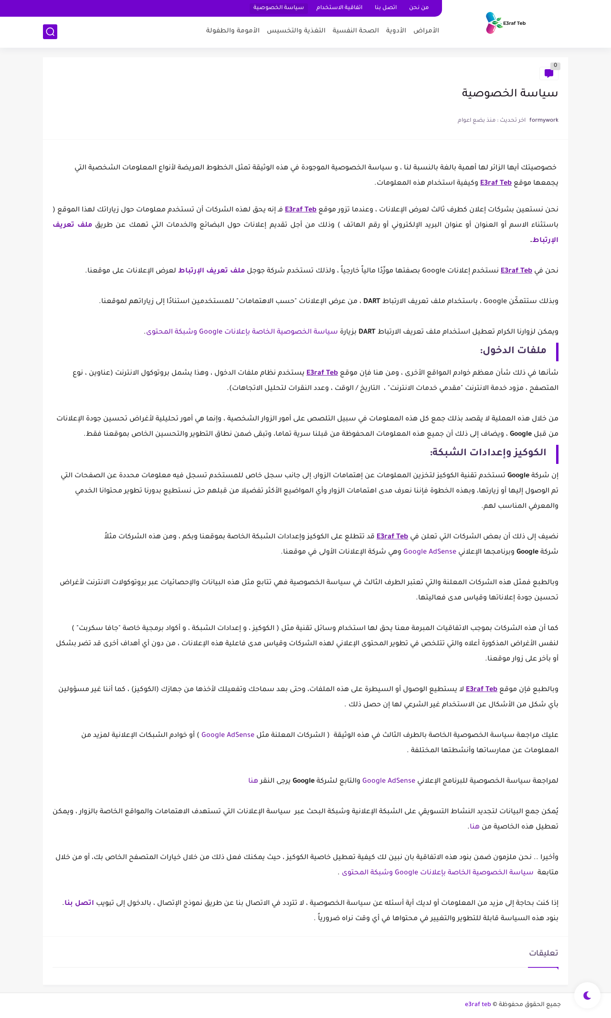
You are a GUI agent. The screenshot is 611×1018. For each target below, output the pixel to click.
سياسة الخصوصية (278, 8)
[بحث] (50, 31)
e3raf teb (478, 1005)
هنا (253, 782)
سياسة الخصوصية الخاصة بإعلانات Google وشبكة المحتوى (242, 332)
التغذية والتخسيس (296, 31)
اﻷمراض (426, 31)
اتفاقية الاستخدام (339, 8)
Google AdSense (429, 552)
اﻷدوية (396, 31)
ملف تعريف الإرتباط (211, 271)
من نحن (419, 8)
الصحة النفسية (356, 31)
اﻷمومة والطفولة (233, 31)
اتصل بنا (386, 8)
